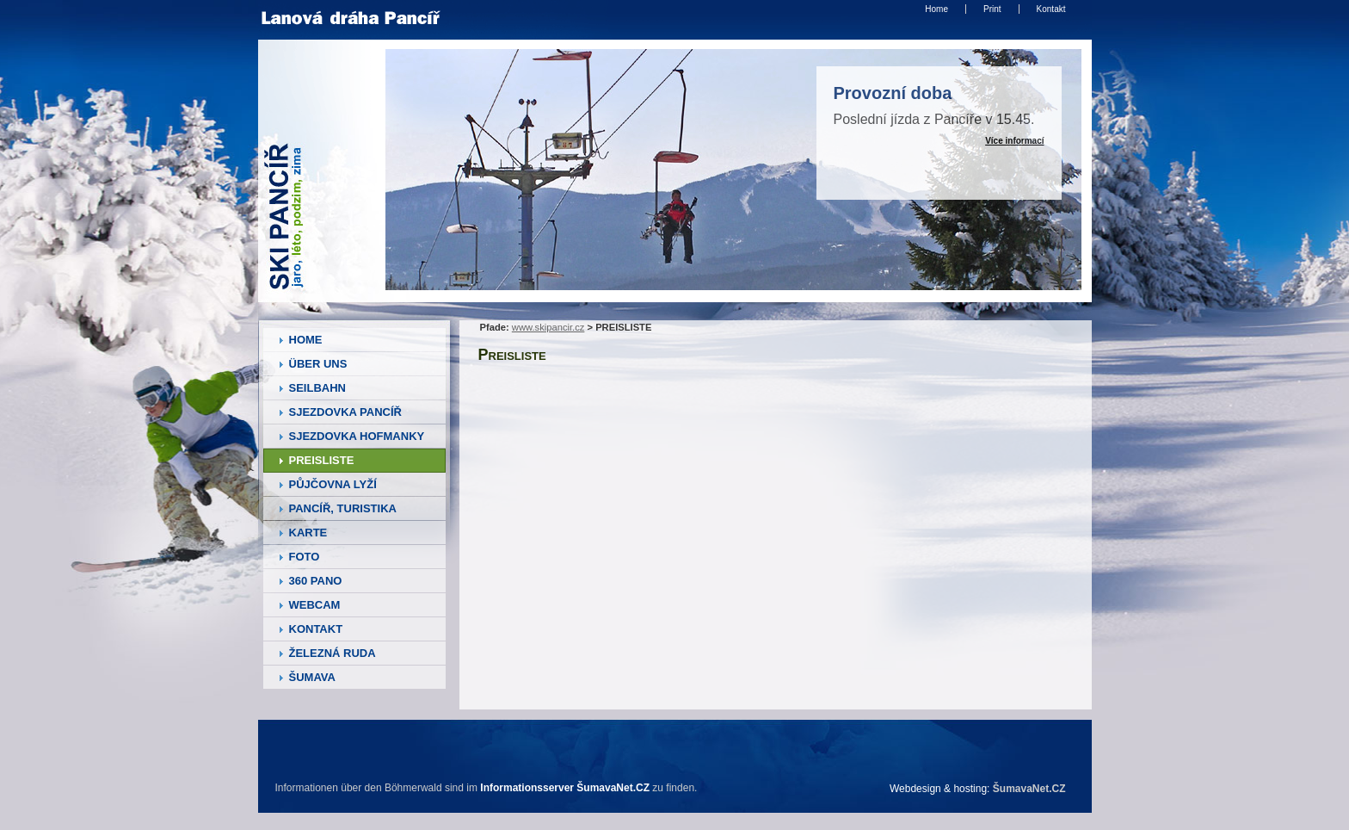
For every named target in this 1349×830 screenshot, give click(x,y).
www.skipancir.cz (548, 327)
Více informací (1014, 141)
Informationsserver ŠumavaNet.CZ (565, 788)
